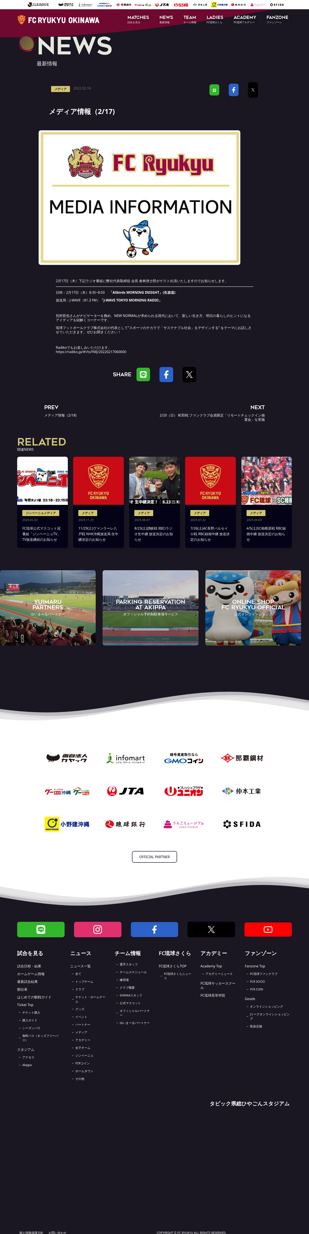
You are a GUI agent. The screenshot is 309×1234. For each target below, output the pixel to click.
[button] (138, 20)
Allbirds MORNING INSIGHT (135, 292)
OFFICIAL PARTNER (154, 856)
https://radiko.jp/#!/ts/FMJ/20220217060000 (91, 351)
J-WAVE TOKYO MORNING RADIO (131, 300)
